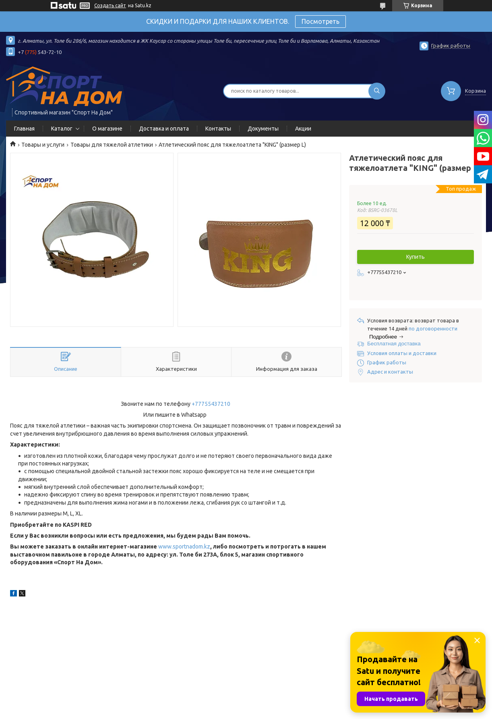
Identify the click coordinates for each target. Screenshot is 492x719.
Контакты (218, 128)
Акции (303, 128)
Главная (24, 128)
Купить (415, 257)
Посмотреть (320, 21)
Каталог (61, 128)
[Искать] (376, 91)
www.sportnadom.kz (184, 546)
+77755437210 (211, 404)
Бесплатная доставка (394, 344)
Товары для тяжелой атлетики (111, 144)
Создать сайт (110, 5)
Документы (263, 128)
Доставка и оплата (164, 128)
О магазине (107, 128)
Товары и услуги (42, 144)
